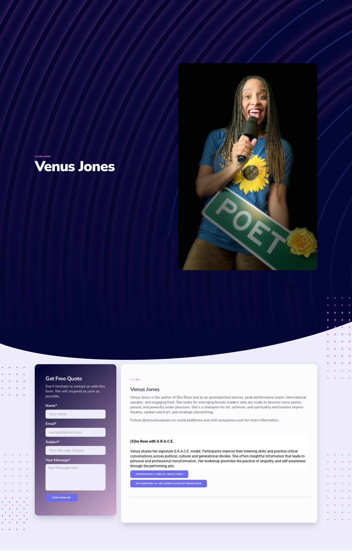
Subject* (53, 442)
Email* (51, 424)
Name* (51, 405)
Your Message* (58, 460)
